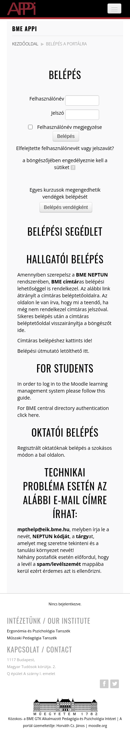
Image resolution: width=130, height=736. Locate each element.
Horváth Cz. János (71, 725)
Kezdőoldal (25, 44)
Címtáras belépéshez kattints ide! (54, 340)
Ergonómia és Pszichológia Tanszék (38, 630)
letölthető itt (74, 351)
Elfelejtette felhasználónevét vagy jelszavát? (65, 148)
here (33, 415)
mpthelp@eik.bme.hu (43, 529)
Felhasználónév (46, 98)
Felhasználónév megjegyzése (69, 127)
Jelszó (57, 112)
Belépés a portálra (66, 44)
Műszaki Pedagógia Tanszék (32, 637)
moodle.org (97, 725)
